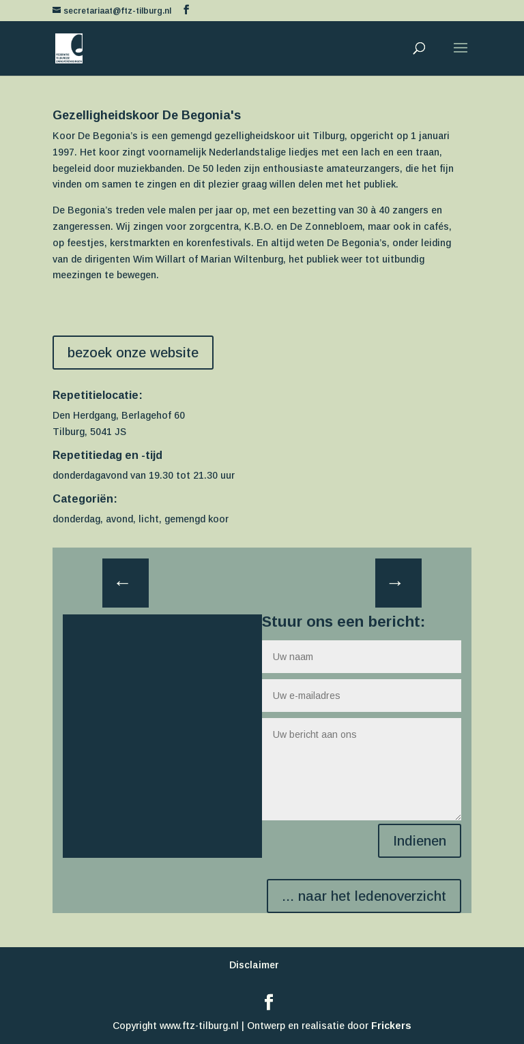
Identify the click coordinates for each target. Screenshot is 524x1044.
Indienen (419, 840)
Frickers (391, 1025)
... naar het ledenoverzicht (364, 896)
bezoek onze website (133, 352)
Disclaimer (254, 964)
